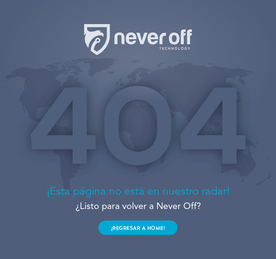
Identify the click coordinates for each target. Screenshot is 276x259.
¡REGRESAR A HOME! (138, 228)
